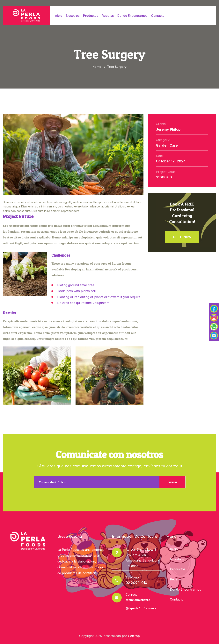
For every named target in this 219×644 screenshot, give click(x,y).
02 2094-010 (136, 582)
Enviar (172, 482)
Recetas (108, 16)
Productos (90, 16)
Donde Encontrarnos (132, 16)
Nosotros (72, 16)
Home (96, 67)
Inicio (58, 16)
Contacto (157, 16)
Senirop (134, 636)
